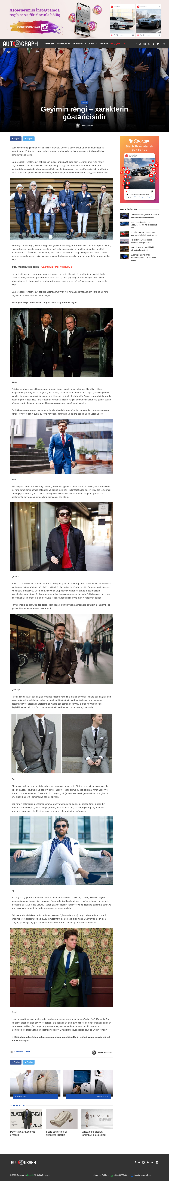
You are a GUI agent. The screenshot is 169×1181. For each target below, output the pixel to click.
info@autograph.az (142, 1175)
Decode (30, 1175)
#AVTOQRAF (63, 43)
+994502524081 (121, 1175)
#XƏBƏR (49, 43)
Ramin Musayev (88, 126)
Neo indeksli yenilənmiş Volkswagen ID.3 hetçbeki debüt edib (144, 225)
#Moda (84, 102)
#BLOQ (104, 43)
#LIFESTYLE (80, 43)
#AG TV (93, 43)
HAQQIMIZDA (117, 43)
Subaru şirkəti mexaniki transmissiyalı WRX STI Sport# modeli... (143, 257)
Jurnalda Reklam (101, 1175)
